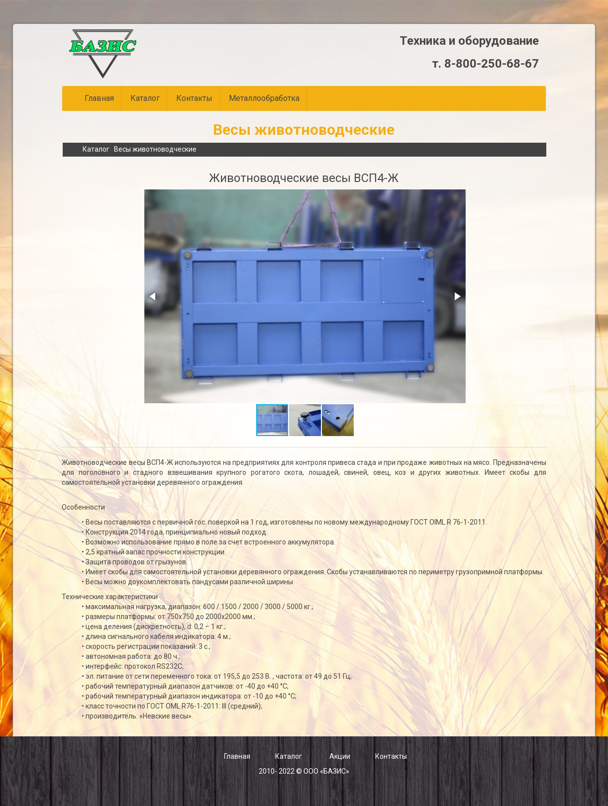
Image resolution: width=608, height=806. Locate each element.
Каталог (145, 98)
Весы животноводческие (155, 149)
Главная (99, 98)
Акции (339, 756)
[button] (153, 296)
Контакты (194, 98)
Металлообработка (264, 98)
